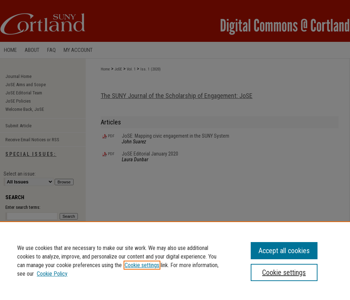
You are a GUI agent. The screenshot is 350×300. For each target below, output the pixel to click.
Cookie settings (142, 265)
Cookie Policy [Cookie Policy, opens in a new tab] (52, 273)
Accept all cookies (284, 250)
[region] (175, 260)
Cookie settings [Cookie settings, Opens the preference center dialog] (284, 272)
